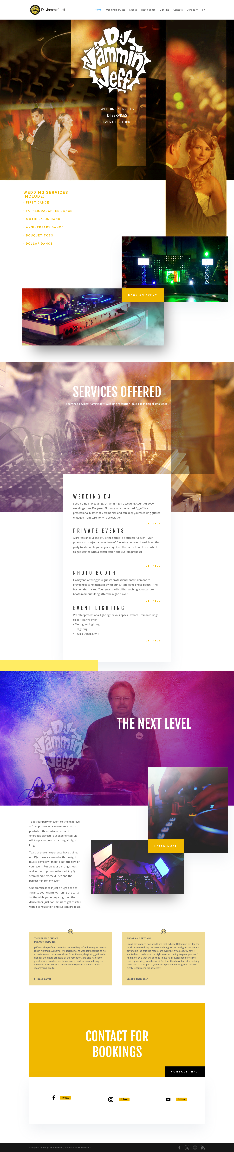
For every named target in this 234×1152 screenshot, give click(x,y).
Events (133, 10)
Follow (65, 1097)
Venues (191, 10)
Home (98, 10)
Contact (178, 10)
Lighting (164, 10)
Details (153, 523)
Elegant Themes (52, 1147)
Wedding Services (115, 10)
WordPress (84, 1147)
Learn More (165, 846)
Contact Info (184, 1071)
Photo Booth (148, 10)
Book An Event (142, 295)
